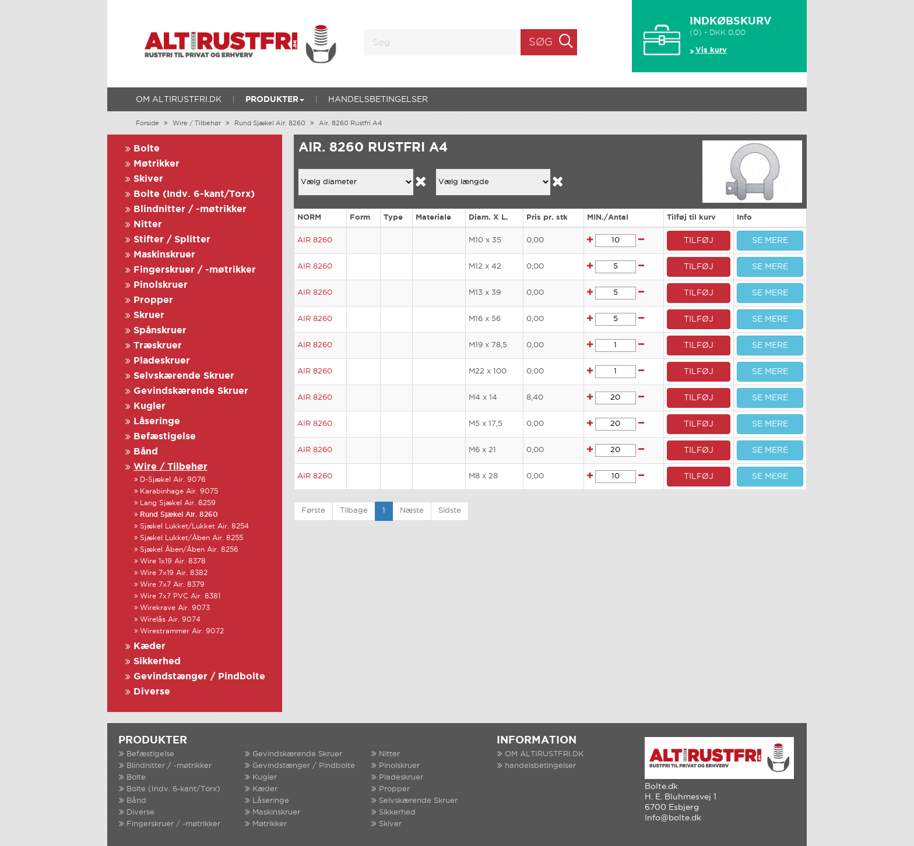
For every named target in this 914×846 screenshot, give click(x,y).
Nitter (147, 224)
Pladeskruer (161, 361)
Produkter (274, 99)
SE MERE (770, 240)
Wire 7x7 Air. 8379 (172, 584)
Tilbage (354, 510)
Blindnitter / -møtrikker (190, 209)
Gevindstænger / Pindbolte (199, 676)
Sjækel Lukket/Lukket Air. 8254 (194, 526)
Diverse (151, 692)
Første (313, 510)
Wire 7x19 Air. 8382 (174, 573)
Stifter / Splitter (171, 239)
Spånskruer (160, 330)
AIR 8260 (314, 240)
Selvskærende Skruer (183, 376)
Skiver (148, 179)
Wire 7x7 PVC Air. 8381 (180, 596)
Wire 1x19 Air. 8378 (173, 561)
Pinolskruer (160, 285)
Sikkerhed (157, 661)
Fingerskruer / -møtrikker (194, 270)
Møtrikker (156, 164)
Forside (147, 123)
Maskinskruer (164, 255)
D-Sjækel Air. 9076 (173, 480)
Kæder (149, 646)
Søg (541, 42)
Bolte (146, 148)
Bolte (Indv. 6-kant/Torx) (194, 194)
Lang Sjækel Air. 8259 (178, 503)
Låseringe (156, 421)
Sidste (449, 510)
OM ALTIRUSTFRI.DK (179, 99)
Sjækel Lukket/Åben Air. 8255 (191, 538)
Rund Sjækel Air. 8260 (269, 123)
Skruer (148, 315)
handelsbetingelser (378, 99)
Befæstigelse (164, 436)
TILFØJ (698, 240)
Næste (412, 510)
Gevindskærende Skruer (190, 391)
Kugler (149, 406)
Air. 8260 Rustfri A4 (350, 123)
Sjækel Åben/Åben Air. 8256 (189, 550)
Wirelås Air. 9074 (170, 619)
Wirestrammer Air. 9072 (182, 631)
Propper (153, 300)
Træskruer (157, 345)
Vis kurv (711, 50)
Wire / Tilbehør (197, 123)
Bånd (145, 451)
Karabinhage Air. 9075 (179, 491)
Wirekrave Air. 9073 (175, 608)
